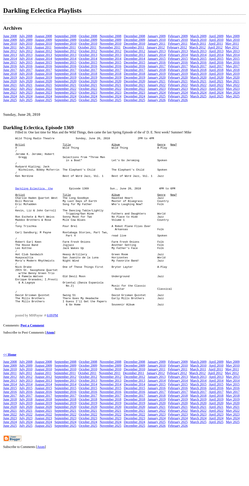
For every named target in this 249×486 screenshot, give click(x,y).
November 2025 (110, 100)
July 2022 (25, 89)
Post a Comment (32, 359)
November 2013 (110, 55)
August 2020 (43, 81)
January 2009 (157, 36)
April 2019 (216, 73)
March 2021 (198, 81)
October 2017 (88, 70)
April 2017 (216, 66)
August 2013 (43, 55)
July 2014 (25, 58)
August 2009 (43, 40)
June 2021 (10, 85)
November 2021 (110, 85)
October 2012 (88, 51)
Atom (50, 366)
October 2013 (88, 55)
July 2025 (25, 100)
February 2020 (178, 77)
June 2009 (10, 40)
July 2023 (25, 92)
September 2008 (65, 36)
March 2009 (198, 36)
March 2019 (198, 73)
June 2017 (10, 70)
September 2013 (65, 55)
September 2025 (65, 100)
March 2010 (198, 40)
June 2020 (10, 81)
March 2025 (198, 96)
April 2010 (216, 40)
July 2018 (25, 73)
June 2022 (10, 89)
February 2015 (178, 58)
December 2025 (134, 100)
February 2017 (178, 66)
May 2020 (233, 77)
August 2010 (43, 43)
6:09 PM (52, 349)
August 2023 (43, 92)
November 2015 (110, 62)
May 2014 (233, 55)
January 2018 (157, 70)
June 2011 (10, 47)
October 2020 (88, 81)
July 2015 (25, 62)
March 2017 (198, 66)
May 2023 (233, 89)
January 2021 (157, 81)
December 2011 (133, 47)
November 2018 (110, 73)
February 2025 (178, 96)
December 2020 (134, 81)
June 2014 (10, 58)
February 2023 (178, 89)
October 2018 (88, 73)
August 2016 (43, 66)
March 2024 (198, 92)
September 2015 (65, 62)
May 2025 (233, 96)
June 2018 (10, 73)
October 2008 (88, 36)
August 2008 (43, 36)
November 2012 (110, 51)
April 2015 (216, 58)
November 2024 (110, 96)
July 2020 (25, 81)
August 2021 (43, 85)
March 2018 (198, 70)
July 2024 (25, 96)
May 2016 (233, 62)
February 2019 (178, 73)
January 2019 (157, 73)
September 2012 (65, 51)
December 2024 (134, 96)
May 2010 (233, 40)
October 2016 (88, 66)
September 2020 (65, 81)
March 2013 (198, 51)
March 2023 (198, 89)
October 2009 (88, 40)
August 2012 (43, 51)
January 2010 (157, 40)
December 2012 (134, 51)
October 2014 (88, 58)
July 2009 (25, 40)
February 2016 (178, 62)
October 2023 (88, 92)
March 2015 (198, 58)
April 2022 (216, 85)
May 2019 (233, 73)
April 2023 (216, 89)
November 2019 (110, 77)
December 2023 (134, 92)
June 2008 (10, 36)
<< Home (9, 388)
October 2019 (88, 77)
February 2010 (178, 40)
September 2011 (65, 47)
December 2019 (134, 77)
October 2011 (87, 47)
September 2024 (65, 96)
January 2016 (157, 62)
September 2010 (65, 43)
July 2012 (25, 51)
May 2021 (233, 81)
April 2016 (216, 62)
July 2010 (25, 43)
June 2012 (10, 51)
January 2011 (157, 43)
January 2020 (157, 77)
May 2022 (233, 85)
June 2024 (10, 96)
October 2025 (88, 100)
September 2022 (65, 89)
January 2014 (157, 55)
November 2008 (110, 36)
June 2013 (10, 55)
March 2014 (198, 55)
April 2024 (216, 92)
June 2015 (10, 62)
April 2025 (216, 96)
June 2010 (10, 43)
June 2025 (10, 100)
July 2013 (25, 55)
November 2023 (110, 92)
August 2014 (43, 58)
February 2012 (177, 47)
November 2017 (110, 70)
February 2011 (177, 43)
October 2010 (88, 43)
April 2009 (216, 36)
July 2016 (25, 66)
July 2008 (25, 36)
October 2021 (88, 85)
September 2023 (65, 92)
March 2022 (198, 85)
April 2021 (216, 81)
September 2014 (65, 58)
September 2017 (65, 70)
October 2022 (88, 89)
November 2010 (110, 43)
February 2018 (178, 70)
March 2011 (198, 43)
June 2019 (10, 77)
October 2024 (88, 96)
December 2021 (134, 85)
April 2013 (216, 51)
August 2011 (43, 47)
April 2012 (215, 47)
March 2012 (197, 47)
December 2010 (134, 43)
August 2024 (43, 96)
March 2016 (198, 62)
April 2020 (216, 77)
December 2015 (134, 62)
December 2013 (134, 55)
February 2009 (178, 36)
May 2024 (233, 92)
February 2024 (178, 92)
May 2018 (233, 70)
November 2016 (110, 66)
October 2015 (88, 62)
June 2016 (10, 66)
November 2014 (110, 58)
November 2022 (110, 89)
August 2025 (43, 100)
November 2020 (110, 81)
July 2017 (25, 70)
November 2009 (110, 40)
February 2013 (178, 51)
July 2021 (25, 85)
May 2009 (233, 36)
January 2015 (157, 58)
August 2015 (43, 62)
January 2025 (157, 96)
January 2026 (157, 100)
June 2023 (10, 92)
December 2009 (134, 40)
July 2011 (25, 47)
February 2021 (178, 81)
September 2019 (65, 77)
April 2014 (216, 55)
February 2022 (178, 85)
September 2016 (65, 66)
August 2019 (43, 77)
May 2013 (233, 51)
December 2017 (134, 70)
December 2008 (134, 36)
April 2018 (216, 70)
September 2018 (65, 73)
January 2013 (157, 51)
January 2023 (157, 89)
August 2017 (43, 70)
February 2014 (178, 55)
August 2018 (43, 73)
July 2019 (25, 77)
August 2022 (43, 89)
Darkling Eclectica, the (34, 199)
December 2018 (134, 73)
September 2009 (65, 40)
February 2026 (178, 100)
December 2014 (134, 58)
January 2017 (157, 66)
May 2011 (232, 43)
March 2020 (198, 77)
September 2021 (65, 85)
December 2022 (134, 89)
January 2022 (157, 85)
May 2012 (232, 47)
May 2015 (233, 58)
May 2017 (233, 66)
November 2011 (110, 47)
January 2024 (157, 92)
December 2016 (134, 66)
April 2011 (215, 43)
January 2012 (156, 47)
